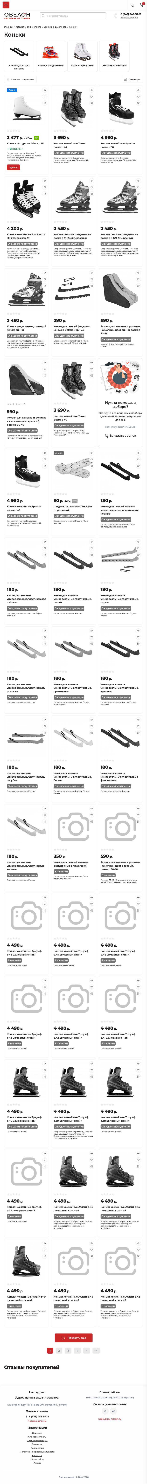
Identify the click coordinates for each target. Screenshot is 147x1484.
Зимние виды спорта (55, 27)
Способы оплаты (37, 1436)
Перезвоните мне (37, 1421)
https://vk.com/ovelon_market (113, 1411)
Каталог (20, 27)
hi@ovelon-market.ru (109, 1419)
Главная (8, 27)
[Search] (43, 15)
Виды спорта (34, 27)
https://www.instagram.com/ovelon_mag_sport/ (105, 1411)
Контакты (37, 1455)
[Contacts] (132, 5)
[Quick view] (44, 90)
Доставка (37, 1433)
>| (96, 1350)
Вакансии (37, 1444)
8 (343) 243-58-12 (131, 14)
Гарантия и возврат (37, 1440)
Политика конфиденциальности (37, 1451)
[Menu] (6, 5)
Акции (37, 1463)
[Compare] (44, 103)
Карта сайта (37, 1459)
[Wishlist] (44, 96)
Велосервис (37, 1448)
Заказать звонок (129, 17)
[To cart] (13, 167)
